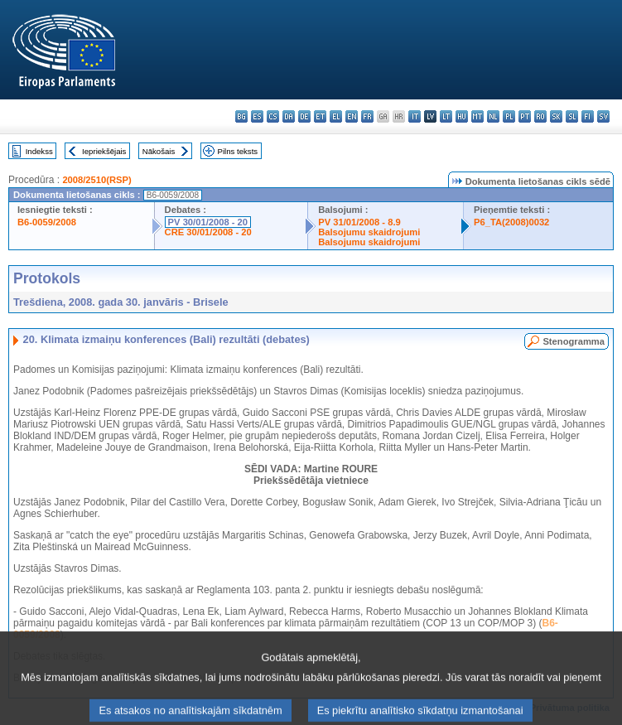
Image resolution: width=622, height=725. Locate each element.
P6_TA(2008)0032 (511, 222)
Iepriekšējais (104, 151)
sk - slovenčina (556, 116)
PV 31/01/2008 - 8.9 (359, 222)
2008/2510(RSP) (96, 180)
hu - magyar (462, 116)
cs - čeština (273, 116)
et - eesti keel (320, 116)
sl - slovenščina (572, 116)
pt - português (524, 116)
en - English (351, 116)
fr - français (367, 116)
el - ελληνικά (336, 116)
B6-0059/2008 (46, 222)
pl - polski (509, 116)
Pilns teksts (238, 151)
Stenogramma (573, 341)
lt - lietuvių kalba (446, 116)
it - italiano (414, 116)
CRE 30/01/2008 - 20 (208, 232)
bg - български (241, 116)
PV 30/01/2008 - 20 (208, 222)
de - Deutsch (304, 116)
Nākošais (158, 151)
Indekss (39, 151)
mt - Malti (477, 116)
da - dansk (288, 116)
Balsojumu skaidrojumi (369, 232)
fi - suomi (587, 116)
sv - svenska (603, 116)
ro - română (540, 116)
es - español (257, 116)
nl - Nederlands (493, 116)
